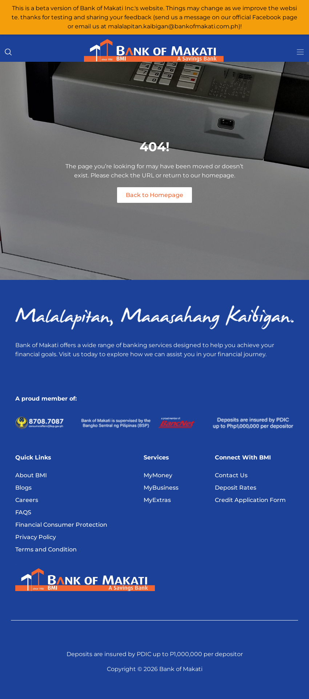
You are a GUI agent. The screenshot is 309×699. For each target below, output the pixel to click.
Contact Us (231, 475)
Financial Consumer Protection (61, 524)
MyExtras (157, 500)
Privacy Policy (35, 537)
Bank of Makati (180, 669)
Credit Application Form (250, 500)
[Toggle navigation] (300, 52)
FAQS (23, 512)
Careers (26, 500)
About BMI (31, 475)
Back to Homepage (154, 195)
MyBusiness (161, 487)
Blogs (23, 487)
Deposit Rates (235, 487)
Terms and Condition (46, 549)
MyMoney (158, 475)
